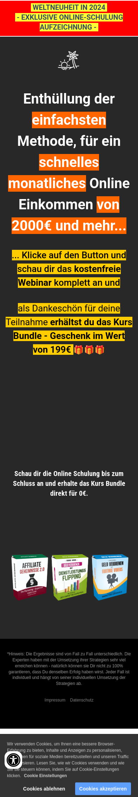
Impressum (55, 700)
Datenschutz (81, 700)
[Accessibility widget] (13, 760)
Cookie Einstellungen (45, 778)
